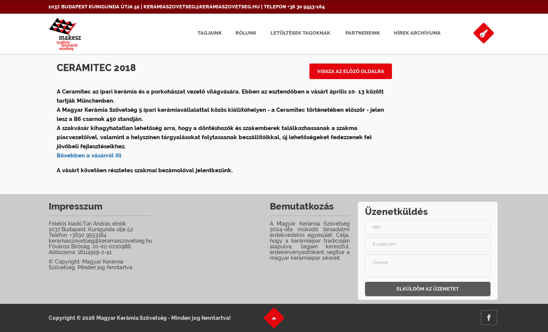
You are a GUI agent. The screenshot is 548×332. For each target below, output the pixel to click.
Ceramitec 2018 (96, 67)
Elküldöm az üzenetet (428, 289)
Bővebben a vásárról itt (89, 155)
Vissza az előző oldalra (350, 71)
